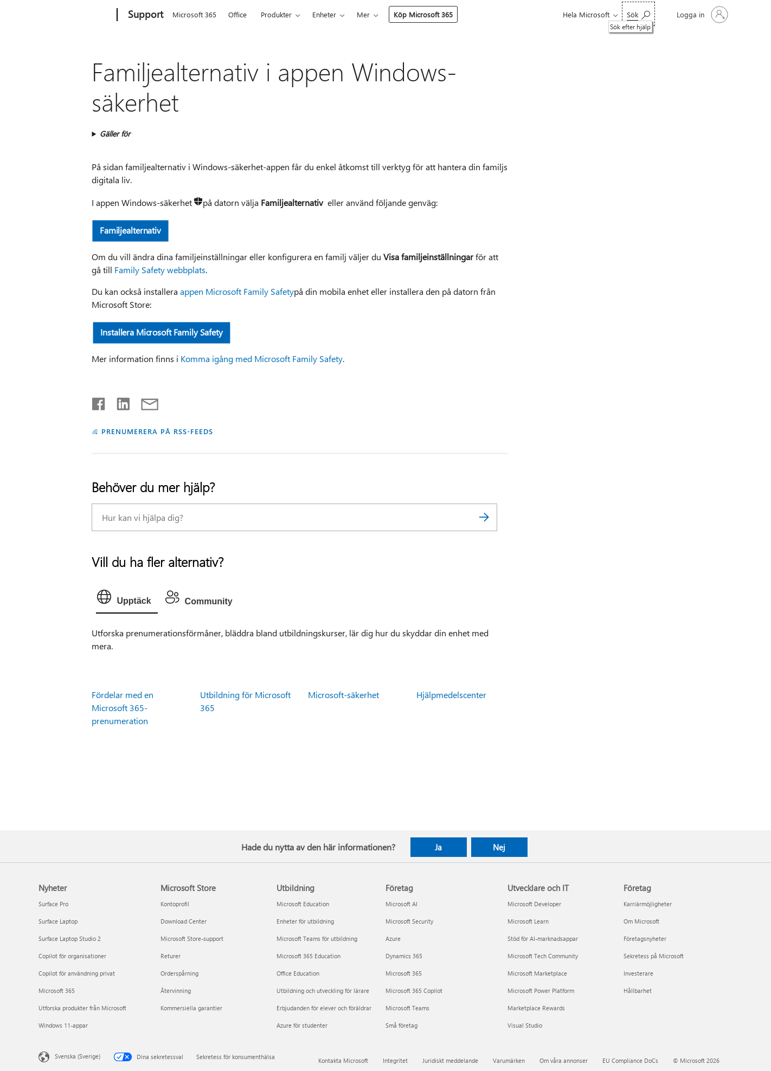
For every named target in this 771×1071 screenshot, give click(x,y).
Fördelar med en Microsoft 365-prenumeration (122, 707)
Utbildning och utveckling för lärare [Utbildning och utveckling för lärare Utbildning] (323, 990)
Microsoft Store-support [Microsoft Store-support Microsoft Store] (191, 938)
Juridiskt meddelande (450, 1060)
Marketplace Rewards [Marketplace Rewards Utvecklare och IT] (536, 1008)
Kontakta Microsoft (343, 1060)
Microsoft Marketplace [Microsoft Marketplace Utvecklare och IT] (537, 973)
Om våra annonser (563, 1060)
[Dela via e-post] (144, 401)
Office (237, 14)
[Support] (144, 15)
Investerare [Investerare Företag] (638, 973)
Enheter (324, 14)
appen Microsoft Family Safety (237, 291)
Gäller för (115, 133)
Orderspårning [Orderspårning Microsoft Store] (179, 973)
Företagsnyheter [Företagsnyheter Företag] (645, 938)
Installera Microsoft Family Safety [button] (162, 332)
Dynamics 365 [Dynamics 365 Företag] (404, 956)
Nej (499, 847)
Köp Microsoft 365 (423, 14)
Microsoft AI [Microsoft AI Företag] (401, 904)
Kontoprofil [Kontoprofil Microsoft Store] (174, 904)
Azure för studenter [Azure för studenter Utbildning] (302, 1025)
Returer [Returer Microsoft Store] (170, 956)
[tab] (126, 599)
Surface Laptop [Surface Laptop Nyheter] (58, 921)
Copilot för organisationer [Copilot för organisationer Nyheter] (72, 956)
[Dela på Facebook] (99, 401)
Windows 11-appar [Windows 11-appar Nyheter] (63, 1025)
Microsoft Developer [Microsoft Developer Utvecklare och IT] (534, 904)
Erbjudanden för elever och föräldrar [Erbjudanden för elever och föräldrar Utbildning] (324, 1008)
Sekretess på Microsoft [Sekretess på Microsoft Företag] (654, 956)
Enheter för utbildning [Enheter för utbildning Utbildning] (305, 921)
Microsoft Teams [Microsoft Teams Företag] (407, 1008)
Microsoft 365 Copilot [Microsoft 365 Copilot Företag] (414, 990)
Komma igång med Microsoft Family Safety (262, 358)
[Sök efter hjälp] (638, 14)
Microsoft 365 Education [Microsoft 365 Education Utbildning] (308, 956)
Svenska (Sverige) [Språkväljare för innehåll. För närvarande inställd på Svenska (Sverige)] (77, 1055)
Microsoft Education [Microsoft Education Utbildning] (303, 904)
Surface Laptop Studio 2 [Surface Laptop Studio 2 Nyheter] (69, 938)
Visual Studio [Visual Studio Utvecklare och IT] (524, 1025)
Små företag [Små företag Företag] (401, 1025)
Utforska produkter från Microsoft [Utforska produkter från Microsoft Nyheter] (82, 1008)
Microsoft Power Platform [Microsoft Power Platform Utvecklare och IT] (540, 990)
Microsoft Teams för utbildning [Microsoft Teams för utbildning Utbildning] (317, 938)
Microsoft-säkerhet (343, 694)
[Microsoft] (75, 15)
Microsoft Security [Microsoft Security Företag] (409, 921)
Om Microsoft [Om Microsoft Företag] (641, 921)
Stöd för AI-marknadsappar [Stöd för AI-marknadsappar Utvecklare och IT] (542, 938)
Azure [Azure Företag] (393, 938)
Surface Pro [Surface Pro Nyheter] (53, 904)
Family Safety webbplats (159, 269)
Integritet (395, 1060)
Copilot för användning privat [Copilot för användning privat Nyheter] (76, 973)
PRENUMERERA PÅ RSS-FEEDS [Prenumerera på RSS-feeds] (157, 431)
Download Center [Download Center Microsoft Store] (183, 921)
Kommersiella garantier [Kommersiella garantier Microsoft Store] (191, 1008)
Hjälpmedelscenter (451, 694)
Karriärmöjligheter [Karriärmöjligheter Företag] (648, 904)
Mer (363, 14)
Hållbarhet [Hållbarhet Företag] (638, 990)
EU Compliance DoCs (630, 1060)
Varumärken (509, 1060)
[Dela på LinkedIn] (119, 401)
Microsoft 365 (194, 14)
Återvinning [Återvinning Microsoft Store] (175, 990)
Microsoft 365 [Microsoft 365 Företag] (404, 973)
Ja (438, 847)
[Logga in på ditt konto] (701, 15)
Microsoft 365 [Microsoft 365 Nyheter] (56, 990)
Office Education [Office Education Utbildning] (298, 973)
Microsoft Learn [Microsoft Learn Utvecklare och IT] (528, 921)
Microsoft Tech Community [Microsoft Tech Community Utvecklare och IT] (542, 956)
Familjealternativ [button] (131, 230)
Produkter (276, 14)
